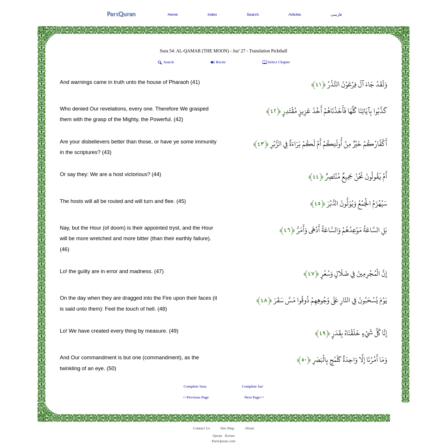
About (249, 428)
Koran (229, 435)
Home (173, 14)
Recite (217, 62)
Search (253, 14)
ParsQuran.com (224, 441)
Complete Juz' (252, 386)
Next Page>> (254, 397)
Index (212, 14)
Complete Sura (195, 386)
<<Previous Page (196, 397)
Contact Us (201, 428)
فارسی (336, 14)
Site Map (227, 428)
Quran (217, 435)
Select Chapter (275, 62)
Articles (294, 14)
